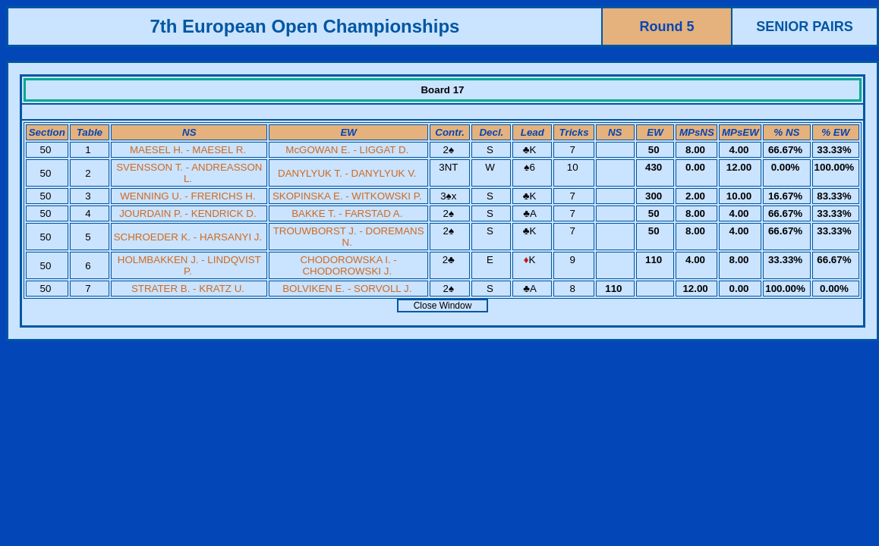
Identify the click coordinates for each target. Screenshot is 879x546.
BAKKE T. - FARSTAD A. (346, 213)
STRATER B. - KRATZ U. (187, 288)
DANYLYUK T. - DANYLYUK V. (347, 173)
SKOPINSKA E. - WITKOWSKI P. (347, 196)
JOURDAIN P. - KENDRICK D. (187, 213)
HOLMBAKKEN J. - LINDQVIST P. (189, 265)
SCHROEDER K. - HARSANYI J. (188, 237)
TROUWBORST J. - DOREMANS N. (348, 236)
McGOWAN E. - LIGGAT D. (346, 149)
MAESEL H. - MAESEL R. (188, 149)
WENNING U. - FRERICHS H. (187, 196)
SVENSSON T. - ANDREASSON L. (189, 173)
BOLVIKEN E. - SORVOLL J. (346, 288)
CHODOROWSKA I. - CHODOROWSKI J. (348, 265)
